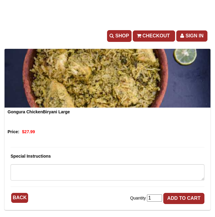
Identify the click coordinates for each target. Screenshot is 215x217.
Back (20, 197)
